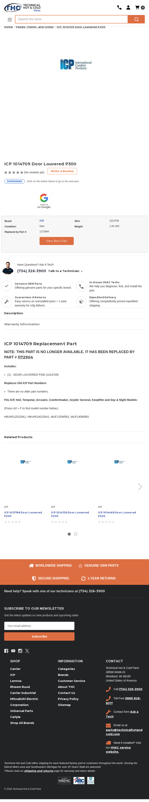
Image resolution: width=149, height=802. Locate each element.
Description (13, 313)
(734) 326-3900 (31, 271)
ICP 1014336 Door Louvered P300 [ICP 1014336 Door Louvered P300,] (70, 514)
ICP (42, 220)
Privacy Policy (68, 699)
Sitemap (64, 705)
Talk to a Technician (65, 271)
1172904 (25, 357)
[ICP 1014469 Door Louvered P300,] (119, 475)
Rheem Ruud (20, 687)
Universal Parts (21, 711)
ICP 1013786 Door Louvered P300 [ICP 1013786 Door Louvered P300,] (23, 514)
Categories (66, 669)
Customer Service (71, 681)
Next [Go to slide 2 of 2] (140, 486)
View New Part (56, 241)
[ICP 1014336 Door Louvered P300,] (72, 475)
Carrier (15, 669)
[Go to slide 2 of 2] (75, 534)
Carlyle (15, 717)
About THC (66, 687)
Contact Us (66, 693)
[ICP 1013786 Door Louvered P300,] (25, 475)
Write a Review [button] (62, 171)
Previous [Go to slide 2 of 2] (5, 486)
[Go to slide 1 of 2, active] (69, 534)
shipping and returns (38, 770)
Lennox (16, 681)
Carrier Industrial (23, 693)
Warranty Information (22, 324)
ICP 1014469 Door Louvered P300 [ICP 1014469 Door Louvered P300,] (117, 514)
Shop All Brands (22, 723)
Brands (63, 675)
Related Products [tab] (18, 437)
